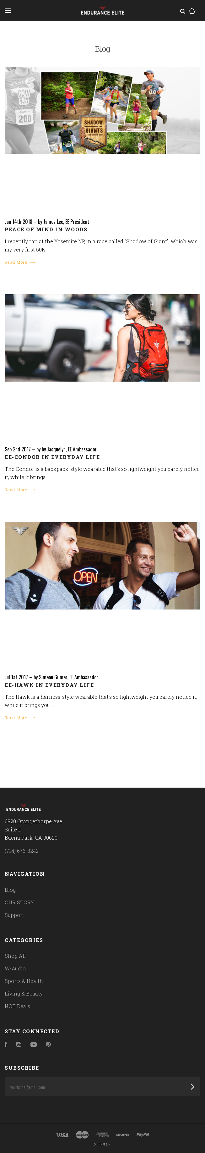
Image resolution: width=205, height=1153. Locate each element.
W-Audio (15, 968)
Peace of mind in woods (46, 229)
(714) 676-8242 (22, 850)
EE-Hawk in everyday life (49, 684)
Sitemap (102, 1144)
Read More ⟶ (20, 262)
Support (14, 915)
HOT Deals (17, 1006)
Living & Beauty (24, 993)
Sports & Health (24, 981)
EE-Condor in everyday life (52, 457)
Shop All (15, 955)
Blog (10, 889)
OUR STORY (19, 902)
